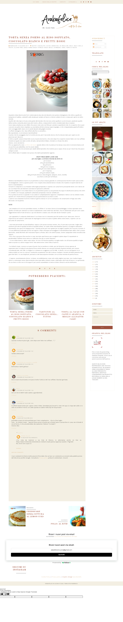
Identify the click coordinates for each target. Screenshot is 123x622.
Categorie (72, 2)
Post (95, 44)
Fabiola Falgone (22, 375)
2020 (93, 271)
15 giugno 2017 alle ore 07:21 (24, 377)
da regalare (64, 46)
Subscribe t (98, 38)
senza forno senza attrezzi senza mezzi (38, 47)
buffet (34, 46)
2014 (93, 286)
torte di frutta (71, 47)
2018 (93, 276)
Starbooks (57, 47)
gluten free (18, 47)
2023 (93, 264)
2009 (93, 298)
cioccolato (41, 46)
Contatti (63, 2)
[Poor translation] (7, 594)
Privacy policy (43, 458)
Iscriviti (62, 555)
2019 (93, 274)
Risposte (20, 433)
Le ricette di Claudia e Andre (26, 362)
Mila (18, 388)
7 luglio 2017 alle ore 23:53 (24, 418)
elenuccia (20, 401)
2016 (93, 281)
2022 (93, 267)
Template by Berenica (71, 583)
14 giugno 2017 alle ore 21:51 (24, 364)
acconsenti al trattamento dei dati (65, 536)
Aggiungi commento (17, 452)
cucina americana (52, 46)
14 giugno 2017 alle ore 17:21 (24, 351)
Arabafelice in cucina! (52, 583)
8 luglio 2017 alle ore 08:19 (29, 437)
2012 (93, 291)
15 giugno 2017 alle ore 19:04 (24, 403)
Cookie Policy (46, 577)
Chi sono (36, 2)
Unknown (19, 349)
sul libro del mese (31, 145)
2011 (93, 293)
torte (63, 47)
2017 (93, 279)
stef (17, 336)
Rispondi (14, 343)
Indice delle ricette (49, 2)
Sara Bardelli (77, 577)
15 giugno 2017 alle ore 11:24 (24, 390)
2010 (93, 296)
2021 (93, 269)
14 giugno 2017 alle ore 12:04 (24, 338)
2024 (93, 262)
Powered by (62, 562)
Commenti (97, 47)
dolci (71, 46)
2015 (93, 284)
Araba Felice (25, 436)
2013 (93, 288)
